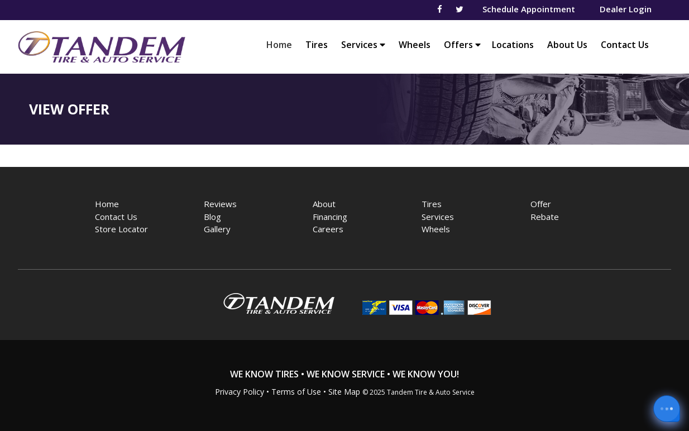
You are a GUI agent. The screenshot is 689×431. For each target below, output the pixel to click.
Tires (316, 45)
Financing (330, 216)
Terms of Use (296, 391)
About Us (567, 45)
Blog (212, 216)
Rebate (544, 216)
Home (282, 44)
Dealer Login (626, 9)
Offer (540, 203)
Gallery (217, 228)
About (324, 203)
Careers (328, 228)
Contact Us (625, 45)
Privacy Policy (239, 391)
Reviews (220, 203)
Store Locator (121, 228)
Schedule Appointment (528, 9)
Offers (462, 45)
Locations (513, 45)
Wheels (414, 45)
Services (363, 45)
